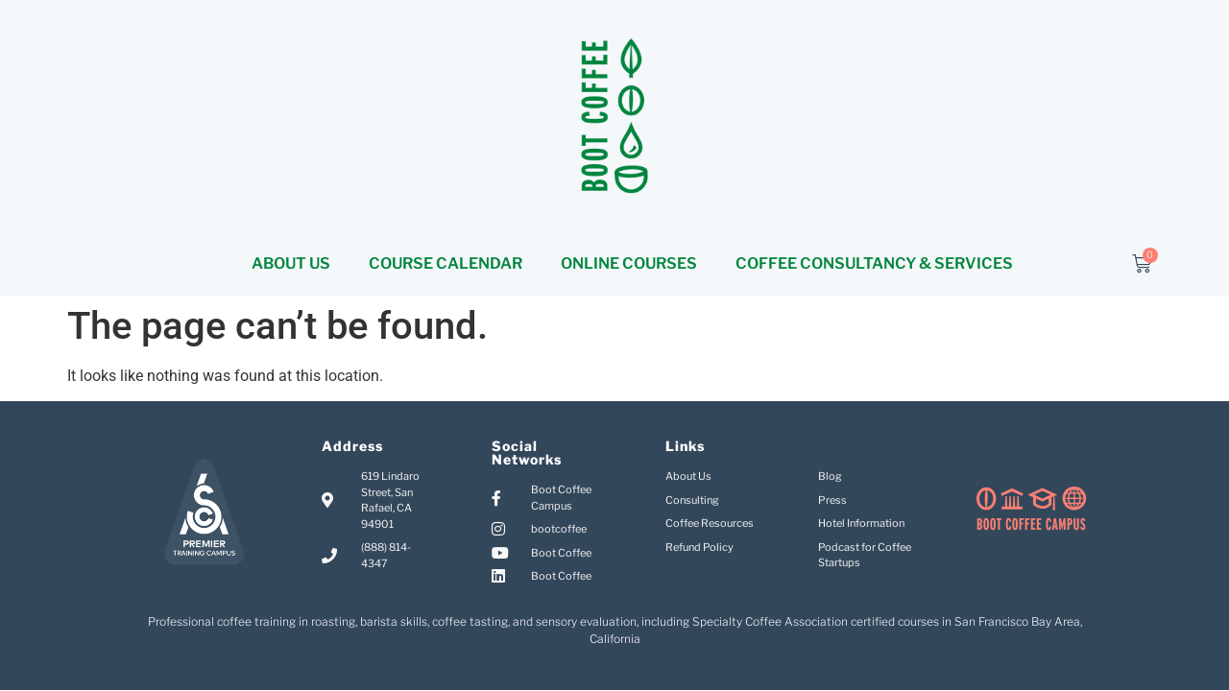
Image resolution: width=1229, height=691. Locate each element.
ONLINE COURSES (629, 263)
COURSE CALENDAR (445, 263)
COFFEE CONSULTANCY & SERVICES (874, 263)
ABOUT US (291, 263)
